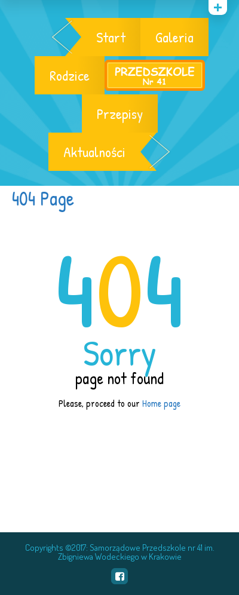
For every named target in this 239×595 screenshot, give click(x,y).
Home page (161, 403)
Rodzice (70, 75)
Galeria (174, 37)
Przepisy (120, 113)
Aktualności (94, 152)
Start (110, 37)
